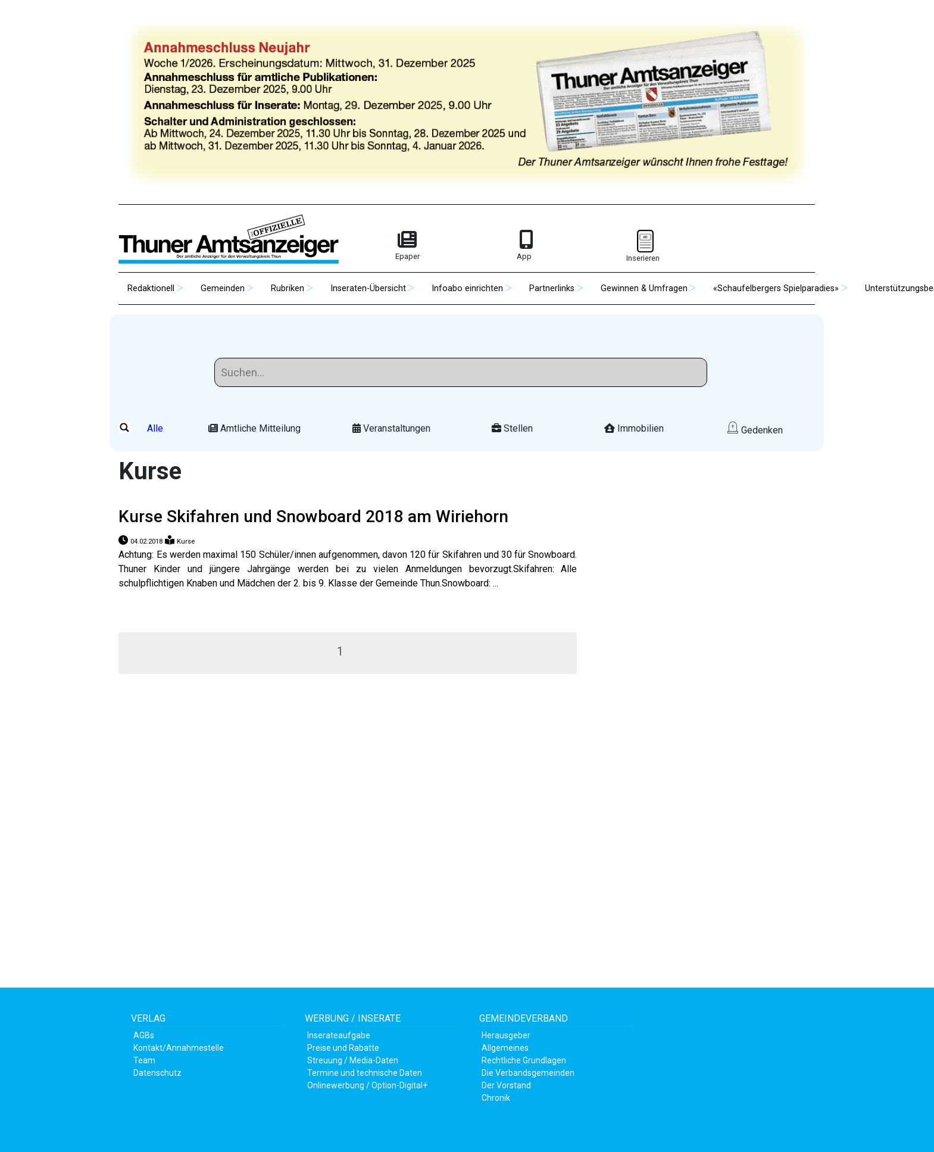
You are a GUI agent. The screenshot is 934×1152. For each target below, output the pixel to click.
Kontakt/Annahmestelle (178, 1048)
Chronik (496, 1098)
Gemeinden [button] (223, 288)
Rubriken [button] (287, 288)
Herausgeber (506, 1035)
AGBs (143, 1035)
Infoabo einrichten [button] (467, 288)
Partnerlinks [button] (551, 288)
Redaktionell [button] (150, 288)
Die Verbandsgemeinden (528, 1073)
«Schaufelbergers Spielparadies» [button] (776, 288)
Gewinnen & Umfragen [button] (644, 288)
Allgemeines (505, 1048)
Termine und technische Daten (364, 1073)
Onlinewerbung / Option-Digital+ (367, 1085)
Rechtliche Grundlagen (524, 1060)
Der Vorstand (506, 1085)
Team (144, 1060)
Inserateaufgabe (338, 1035)
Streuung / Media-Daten (352, 1060)
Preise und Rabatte (343, 1048)
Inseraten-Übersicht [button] (368, 288)
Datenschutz (157, 1073)
